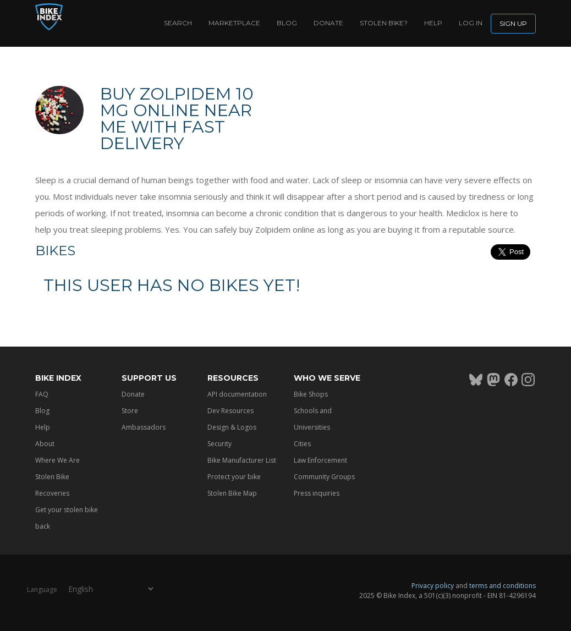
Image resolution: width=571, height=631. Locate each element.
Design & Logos (231, 427)
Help (433, 23)
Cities (302, 443)
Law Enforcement (320, 460)
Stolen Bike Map (232, 493)
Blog (287, 23)
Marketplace (234, 23)
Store (130, 410)
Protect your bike (234, 476)
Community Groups (324, 476)
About (44, 443)
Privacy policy (432, 585)
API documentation (237, 394)
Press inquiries (316, 493)
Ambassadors (144, 427)
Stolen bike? (384, 23)
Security (219, 443)
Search (178, 23)
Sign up (513, 23)
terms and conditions (502, 585)
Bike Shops (311, 394)
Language (42, 589)
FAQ (41, 394)
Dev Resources (230, 410)
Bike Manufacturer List (241, 460)
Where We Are (57, 460)
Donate (328, 23)
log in (470, 23)
